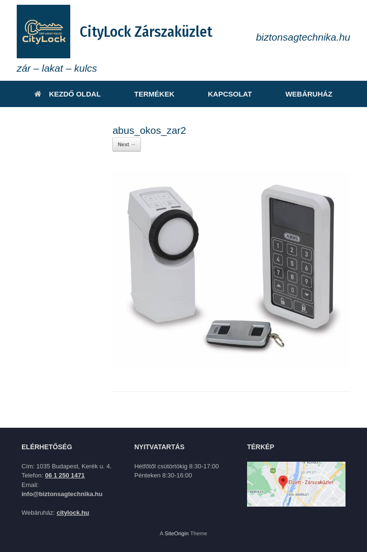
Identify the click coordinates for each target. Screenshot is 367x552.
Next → (127, 144)
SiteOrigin (176, 533)
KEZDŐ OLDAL (67, 94)
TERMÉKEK (154, 94)
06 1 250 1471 (65, 475)
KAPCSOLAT (230, 94)
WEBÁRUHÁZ (308, 94)
